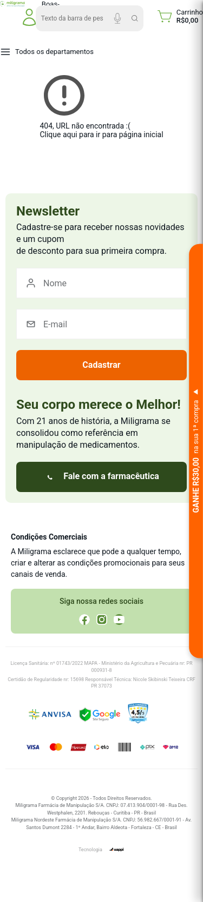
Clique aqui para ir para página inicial (101, 134)
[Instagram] (101, 619)
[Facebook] (84, 619)
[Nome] (101, 283)
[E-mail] (101, 324)
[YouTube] (119, 619)
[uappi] (117, 849)
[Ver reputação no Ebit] (165, 714)
